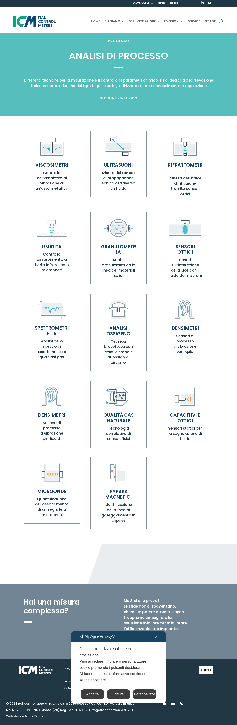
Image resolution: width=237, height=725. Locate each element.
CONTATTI (140, 9)
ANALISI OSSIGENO (118, 331)
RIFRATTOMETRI (185, 168)
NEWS (162, 3)
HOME (95, 21)
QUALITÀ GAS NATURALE (118, 418)
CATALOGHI (141, 3)
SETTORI (210, 21)
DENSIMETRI (185, 328)
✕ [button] (156, 637)
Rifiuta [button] (118, 694)
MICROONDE (51, 491)
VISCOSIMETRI (51, 165)
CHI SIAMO (112, 21)
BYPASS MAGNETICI (118, 494)
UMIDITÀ (52, 246)
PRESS (174, 3)
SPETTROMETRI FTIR (52, 331)
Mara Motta (34, 716)
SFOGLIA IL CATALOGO (118, 98)
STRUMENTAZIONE (142, 21)
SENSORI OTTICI (185, 249)
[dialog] (118, 667)
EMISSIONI (171, 21)
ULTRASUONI (118, 165)
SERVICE (194, 21)
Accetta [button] (92, 694)
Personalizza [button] (144, 694)
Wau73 (126, 710)
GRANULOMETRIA (118, 249)
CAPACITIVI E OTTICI (185, 418)
